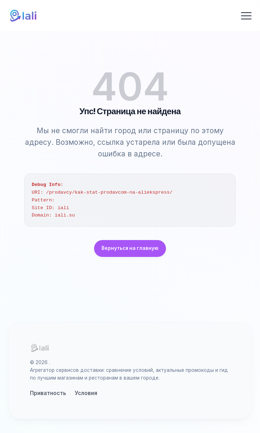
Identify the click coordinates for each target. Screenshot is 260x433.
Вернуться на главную (130, 248)
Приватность (48, 393)
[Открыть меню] (246, 15)
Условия (86, 393)
